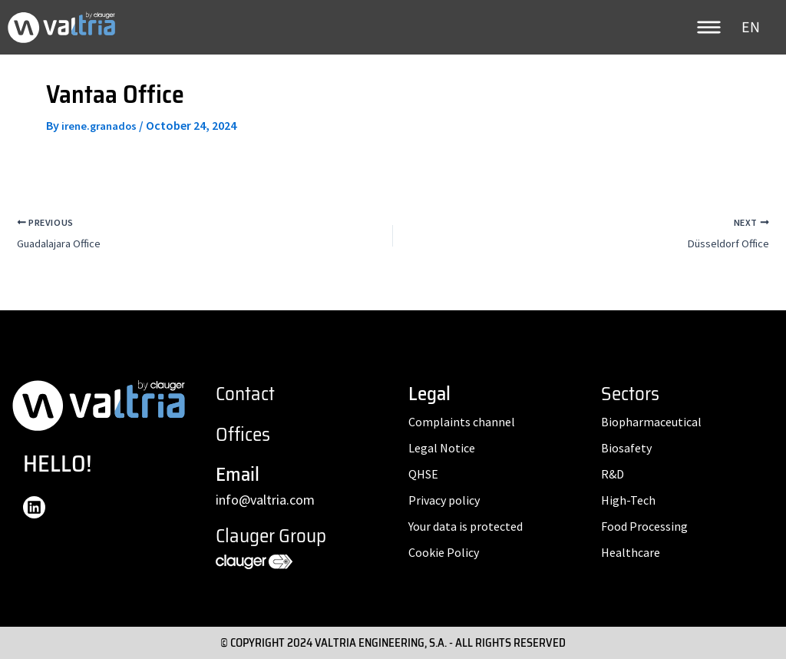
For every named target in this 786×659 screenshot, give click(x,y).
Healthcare (630, 552)
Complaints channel (461, 421)
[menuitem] (752, 27)
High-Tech (628, 500)
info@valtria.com (265, 499)
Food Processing (644, 526)
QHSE (423, 474)
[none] (752, 27)
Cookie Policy (443, 552)
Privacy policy (444, 500)
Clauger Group (271, 536)
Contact (245, 394)
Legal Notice (441, 447)
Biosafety (626, 447)
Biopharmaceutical (651, 421)
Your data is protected (465, 526)
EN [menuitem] (750, 27)
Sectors (630, 394)
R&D (612, 474)
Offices (243, 434)
